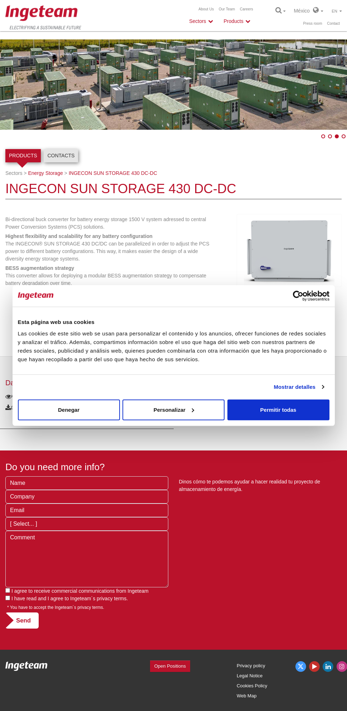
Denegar (68, 409)
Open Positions (170, 666)
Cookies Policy (252, 685)
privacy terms (111, 598)
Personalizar (174, 409)
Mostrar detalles (294, 387)
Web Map (246, 695)
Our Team (227, 9)
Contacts (60, 155)
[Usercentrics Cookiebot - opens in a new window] (298, 296)
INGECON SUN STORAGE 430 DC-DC (113, 173)
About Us (206, 9)
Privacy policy (251, 665)
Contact (333, 23)
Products (23, 155)
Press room (312, 23)
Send (23, 620)
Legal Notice (249, 675)
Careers (246, 9)
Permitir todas (278, 409)
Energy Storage (45, 173)
